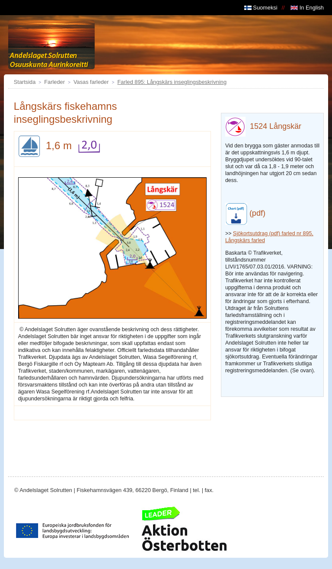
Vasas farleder (91, 82)
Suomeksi (261, 7)
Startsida (25, 82)
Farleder (54, 82)
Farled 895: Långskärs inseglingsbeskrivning (172, 82)
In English (307, 7)
